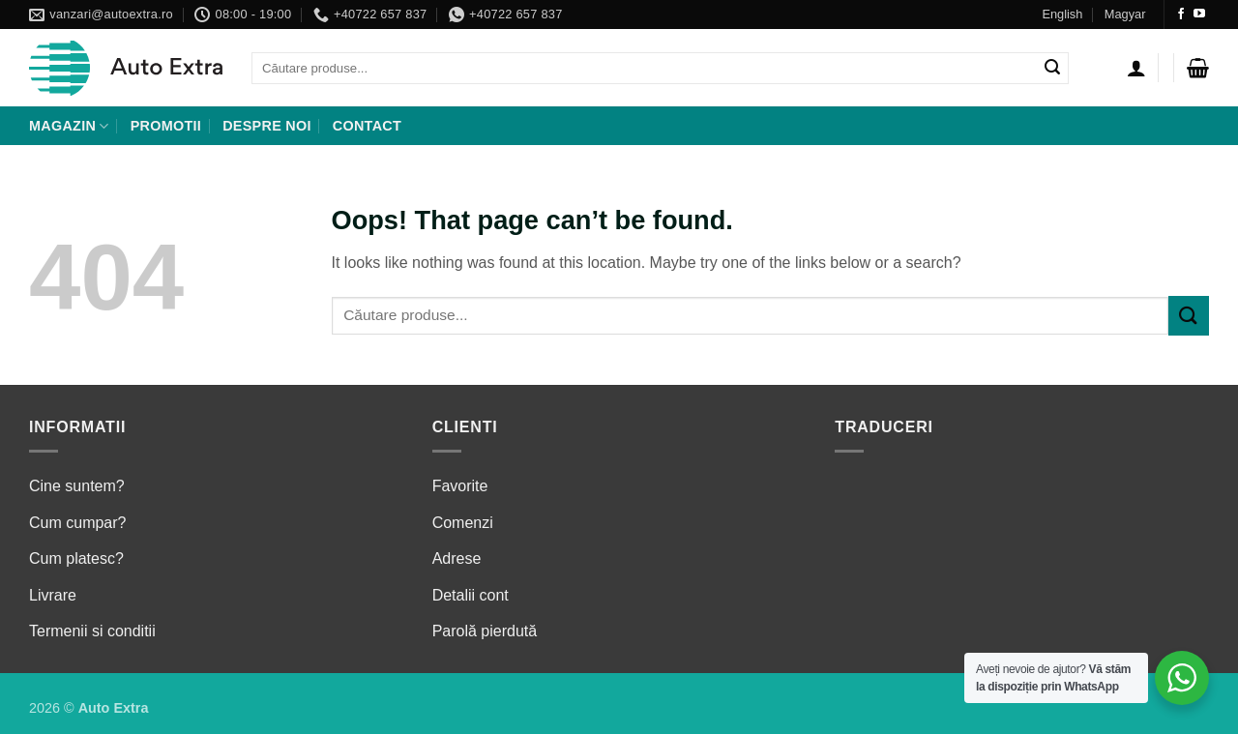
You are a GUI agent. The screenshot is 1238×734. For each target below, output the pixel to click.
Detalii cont (470, 595)
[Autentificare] (1136, 67)
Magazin (69, 126)
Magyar (1125, 14)
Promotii (166, 125)
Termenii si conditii (92, 631)
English (1062, 14)
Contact (367, 125)
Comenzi (462, 522)
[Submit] (1052, 68)
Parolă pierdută (485, 631)
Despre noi (266, 125)
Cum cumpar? (77, 522)
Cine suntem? (77, 486)
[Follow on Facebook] (1181, 14)
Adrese (457, 558)
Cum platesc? (76, 558)
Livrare (52, 595)
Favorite (460, 486)
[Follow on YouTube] (1199, 14)
